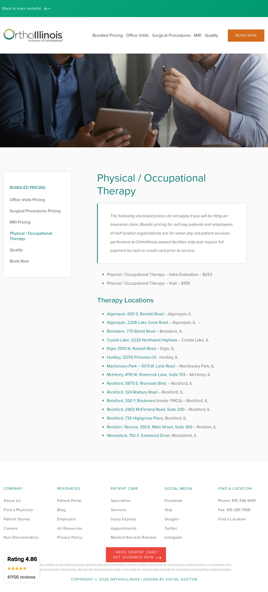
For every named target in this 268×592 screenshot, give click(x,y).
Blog (61, 510)
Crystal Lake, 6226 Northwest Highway (142, 340)
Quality (211, 35)
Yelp (168, 510)
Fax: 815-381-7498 (234, 510)
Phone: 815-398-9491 (237, 500)
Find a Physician (18, 510)
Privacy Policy (69, 537)
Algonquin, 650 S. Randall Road (135, 314)
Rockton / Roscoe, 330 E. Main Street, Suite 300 (149, 427)
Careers (11, 528)
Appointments (123, 528)
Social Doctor (181, 579)
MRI (197, 35)
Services (118, 510)
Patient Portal (69, 500)
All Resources (69, 528)
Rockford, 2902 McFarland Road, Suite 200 (146, 409)
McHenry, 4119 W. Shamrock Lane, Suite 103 (146, 375)
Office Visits (137, 35)
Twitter (171, 528)
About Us (12, 500)
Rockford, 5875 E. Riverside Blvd (136, 383)
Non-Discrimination (21, 537)
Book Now (246, 35)
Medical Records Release (134, 537)
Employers (66, 519)
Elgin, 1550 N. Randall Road (131, 349)
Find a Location (232, 519)
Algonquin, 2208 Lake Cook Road (137, 322)
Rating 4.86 (22, 568)
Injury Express (123, 519)
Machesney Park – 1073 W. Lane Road (141, 366)
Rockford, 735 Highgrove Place (135, 418)
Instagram (173, 537)
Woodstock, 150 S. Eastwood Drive (138, 435)
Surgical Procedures (171, 35)
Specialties (121, 500)
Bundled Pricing (107, 35)
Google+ (172, 519)
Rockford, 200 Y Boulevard (131, 401)
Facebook (173, 500)
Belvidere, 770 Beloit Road (131, 331)
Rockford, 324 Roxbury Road (132, 392)
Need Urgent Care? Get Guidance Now (137, 555)
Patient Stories (17, 519)
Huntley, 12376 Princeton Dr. (132, 357)
